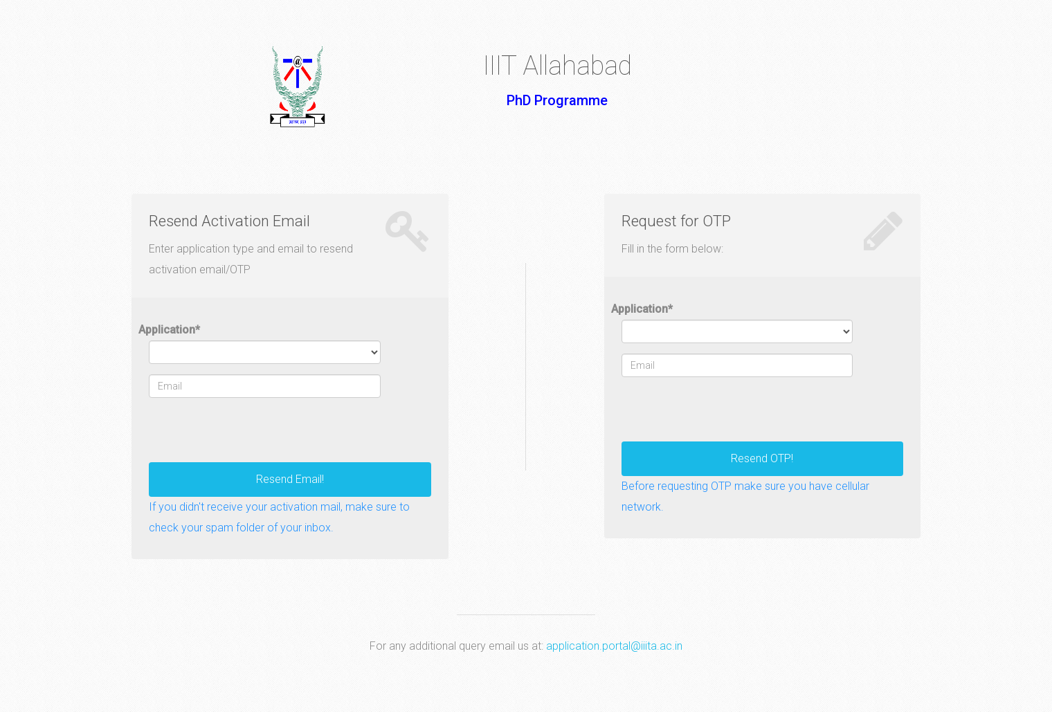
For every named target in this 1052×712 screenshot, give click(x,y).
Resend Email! (290, 479)
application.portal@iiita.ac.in (614, 645)
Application (169, 329)
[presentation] (254, 435)
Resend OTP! (762, 458)
